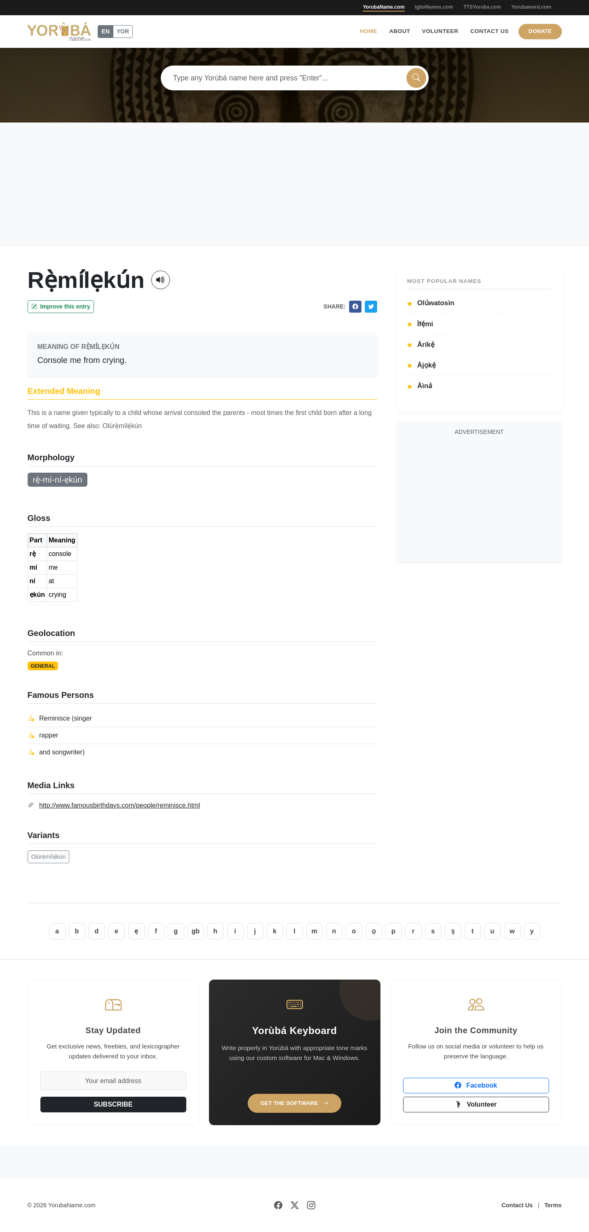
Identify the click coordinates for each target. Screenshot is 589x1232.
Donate (539, 31)
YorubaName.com (383, 7)
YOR (123, 31)
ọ (374, 931)
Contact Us (489, 31)
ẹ (136, 931)
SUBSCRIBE (113, 1104)
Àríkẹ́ (420, 345)
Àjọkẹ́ (421, 365)
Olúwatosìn (431, 303)
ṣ (453, 931)
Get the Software (294, 1103)
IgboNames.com (434, 7)
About (399, 31)
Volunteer (440, 31)
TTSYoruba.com (482, 7)
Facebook (476, 1085)
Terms (552, 1205)
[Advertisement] (294, 184)
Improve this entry (60, 306)
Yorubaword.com (531, 7)
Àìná (419, 386)
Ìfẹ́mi (420, 324)
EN (105, 31)
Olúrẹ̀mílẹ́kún (48, 856)
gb (196, 931)
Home (369, 31)
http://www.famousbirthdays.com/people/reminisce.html (119, 805)
